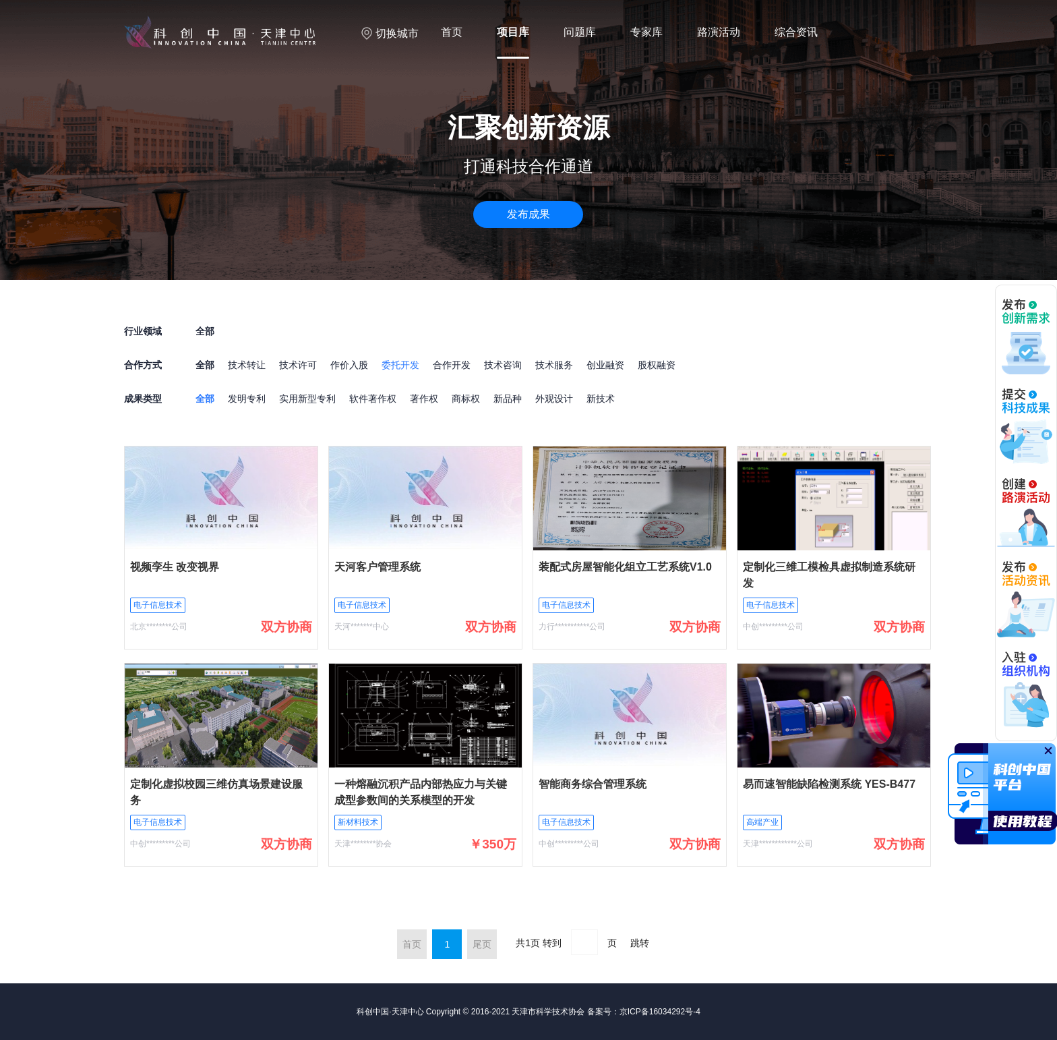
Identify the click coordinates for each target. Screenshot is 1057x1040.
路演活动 (718, 32)
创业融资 (605, 364)
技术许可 (298, 364)
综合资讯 (796, 32)
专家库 (646, 32)
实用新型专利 (307, 398)
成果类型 (143, 398)
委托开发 (400, 364)
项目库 (513, 32)
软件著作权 (372, 398)
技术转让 (247, 364)
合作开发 (452, 364)
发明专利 (247, 398)
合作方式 (143, 364)
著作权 (424, 398)
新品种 (507, 398)
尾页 (482, 944)
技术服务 (554, 364)
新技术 (600, 398)
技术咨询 (503, 364)
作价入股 (349, 364)
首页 (451, 32)
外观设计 (554, 398)
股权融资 (656, 364)
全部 (204, 364)
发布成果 (528, 214)
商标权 (466, 398)
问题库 (580, 32)
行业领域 (143, 331)
